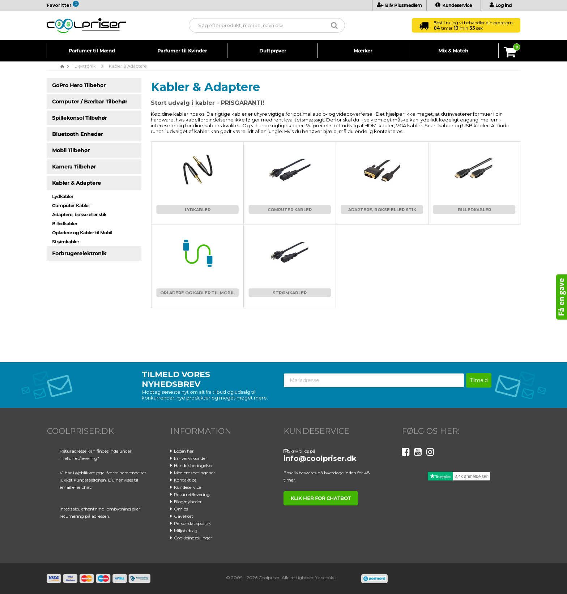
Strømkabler (290, 292)
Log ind (501, 5)
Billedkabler (474, 209)
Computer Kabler (290, 209)
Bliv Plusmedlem (399, 5)
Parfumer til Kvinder (182, 51)
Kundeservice (453, 5)
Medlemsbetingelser (194, 472)
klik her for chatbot (321, 498)
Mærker (363, 51)
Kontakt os (185, 480)
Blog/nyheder (188, 501)
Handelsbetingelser (193, 465)
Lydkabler (197, 209)
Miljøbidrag (185, 530)
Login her (184, 451)
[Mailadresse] (374, 380)
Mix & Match (453, 51)
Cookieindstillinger (193, 537)
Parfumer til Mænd (92, 51)
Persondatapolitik (192, 523)
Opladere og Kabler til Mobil (197, 292)
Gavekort (183, 516)
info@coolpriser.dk (320, 458)
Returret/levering (192, 494)
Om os (181, 509)
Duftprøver (272, 51)
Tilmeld (479, 380)
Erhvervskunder (190, 458)
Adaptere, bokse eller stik (382, 209)
